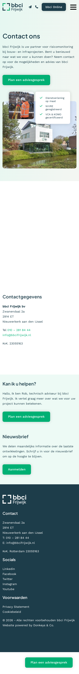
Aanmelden (16, 469)
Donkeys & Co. (43, 625)
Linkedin (9, 569)
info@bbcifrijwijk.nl (17, 335)
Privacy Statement (16, 606)
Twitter (8, 579)
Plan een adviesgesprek (26, 80)
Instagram (10, 584)
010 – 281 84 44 (19, 330)
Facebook (9, 574)
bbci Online (54, 7)
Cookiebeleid (12, 611)
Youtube (8, 589)
